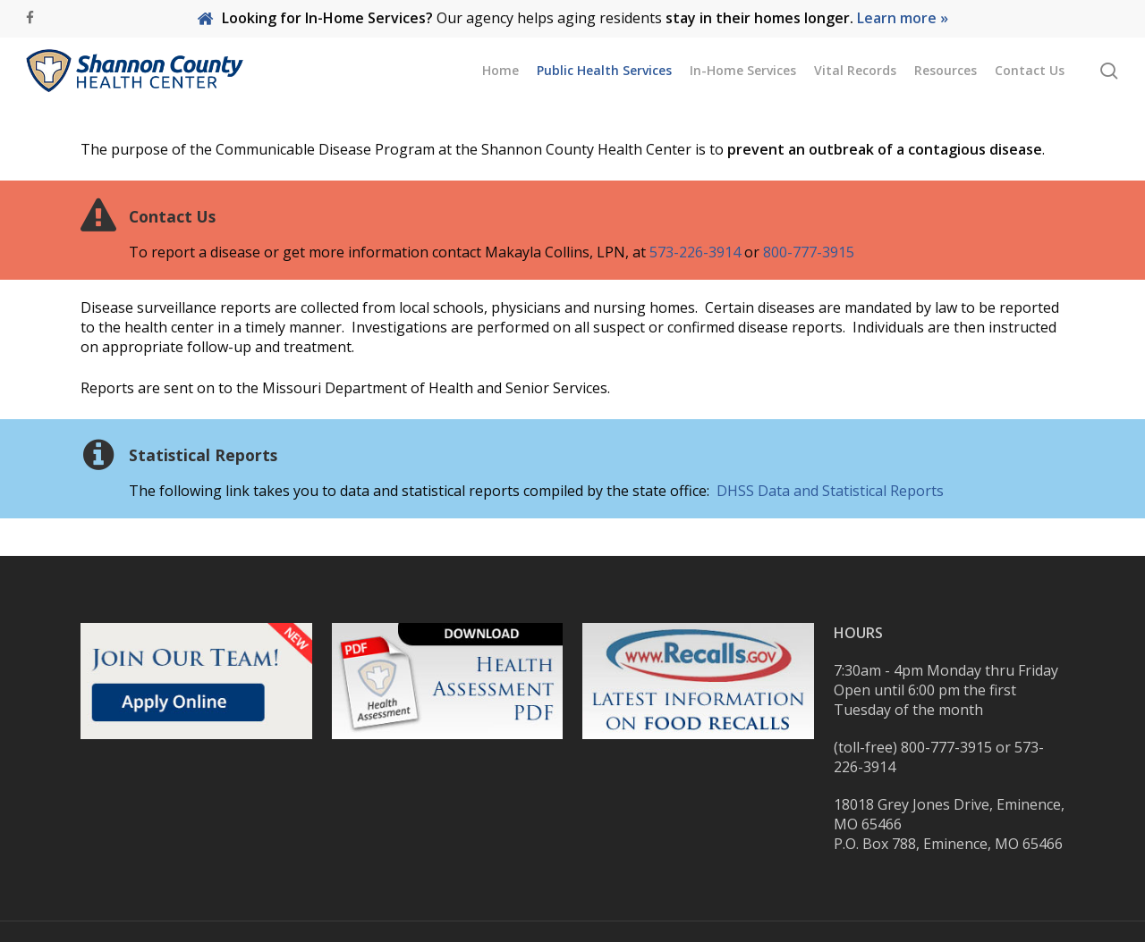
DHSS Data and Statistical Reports (830, 490)
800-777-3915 (808, 252)
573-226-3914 (695, 252)
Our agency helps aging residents (572, 18)
